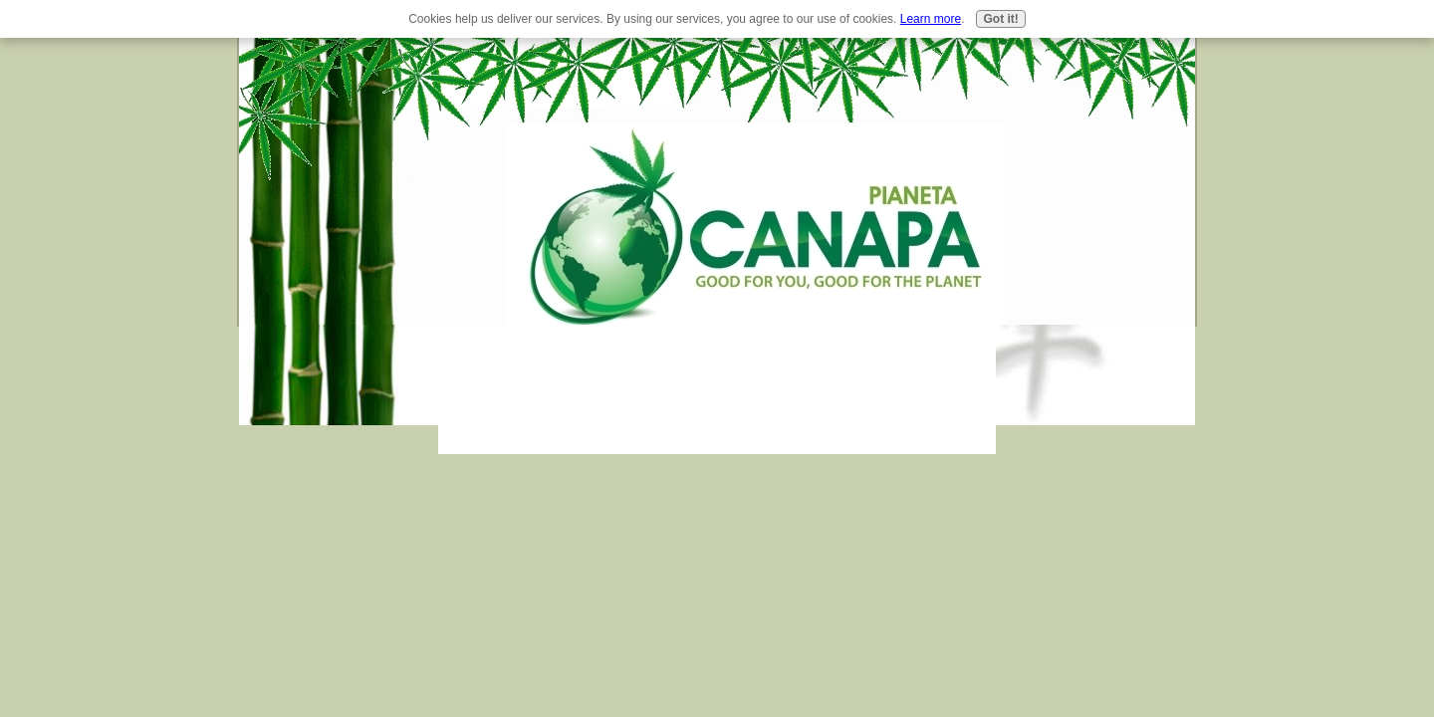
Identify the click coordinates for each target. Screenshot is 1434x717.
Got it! (1000, 19)
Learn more (930, 19)
